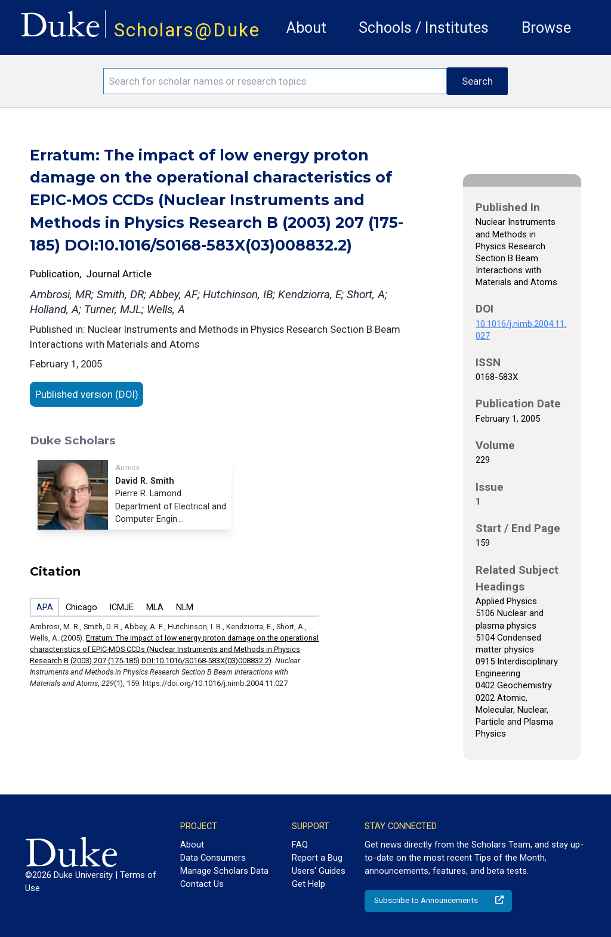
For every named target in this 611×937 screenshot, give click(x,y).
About (306, 27)
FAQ (300, 844)
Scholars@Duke (187, 30)
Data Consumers (213, 857)
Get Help (308, 884)
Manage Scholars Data (224, 870)
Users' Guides (318, 870)
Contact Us (202, 884)
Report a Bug (317, 857)
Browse (546, 27)
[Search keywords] (275, 81)
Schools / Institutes (424, 27)
